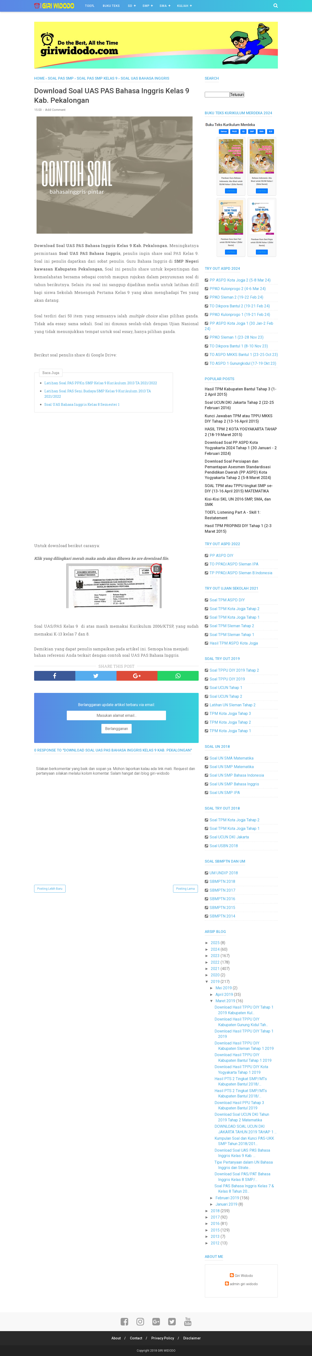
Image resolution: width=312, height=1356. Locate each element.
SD (130, 6)
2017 (216, 1217)
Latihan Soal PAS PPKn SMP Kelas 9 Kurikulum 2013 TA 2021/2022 (100, 383)
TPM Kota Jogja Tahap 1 (230, 731)
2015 (216, 1230)
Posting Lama (185, 888)
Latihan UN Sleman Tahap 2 (233, 705)
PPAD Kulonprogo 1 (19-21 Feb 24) (240, 314)
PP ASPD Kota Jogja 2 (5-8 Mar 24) (240, 280)
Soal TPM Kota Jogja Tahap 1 (235, 617)
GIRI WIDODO (167, 1350)
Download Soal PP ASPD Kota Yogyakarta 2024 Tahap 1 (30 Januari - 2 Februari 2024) (241, 448)
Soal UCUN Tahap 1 (226, 687)
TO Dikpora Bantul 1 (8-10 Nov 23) (239, 346)
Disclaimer (192, 1338)
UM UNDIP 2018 (224, 873)
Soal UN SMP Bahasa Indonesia (237, 775)
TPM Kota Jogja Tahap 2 (230, 722)
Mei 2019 (224, 988)
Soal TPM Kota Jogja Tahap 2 (235, 608)
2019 (216, 981)
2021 (216, 968)
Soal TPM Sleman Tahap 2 (232, 626)
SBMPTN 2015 (222, 907)
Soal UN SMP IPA (225, 792)
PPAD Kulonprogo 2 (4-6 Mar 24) (238, 288)
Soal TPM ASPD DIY (227, 600)
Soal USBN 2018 (224, 846)
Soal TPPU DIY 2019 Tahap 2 (234, 670)
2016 (216, 1223)
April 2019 (224, 994)
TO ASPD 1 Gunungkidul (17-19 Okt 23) (243, 363)
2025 (216, 942)
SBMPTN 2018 (222, 881)
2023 (216, 955)
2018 (216, 1211)
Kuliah (182, 6)
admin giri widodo (244, 1284)
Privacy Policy (162, 1338)
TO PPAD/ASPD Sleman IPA (234, 564)
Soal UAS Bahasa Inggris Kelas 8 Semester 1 (81, 404)
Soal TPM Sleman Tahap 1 (232, 634)
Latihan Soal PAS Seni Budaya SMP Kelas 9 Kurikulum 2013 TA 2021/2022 (97, 394)
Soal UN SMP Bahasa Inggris (234, 784)
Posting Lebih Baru (49, 888)
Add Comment (55, 110)
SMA (163, 6)
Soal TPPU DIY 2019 (227, 679)
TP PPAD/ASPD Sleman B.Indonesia (241, 573)
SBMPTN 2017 (222, 890)
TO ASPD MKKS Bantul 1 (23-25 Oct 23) (244, 354)
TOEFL (90, 6)
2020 (216, 975)
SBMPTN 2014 (222, 916)
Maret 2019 (225, 1001)
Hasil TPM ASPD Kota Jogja (234, 643)
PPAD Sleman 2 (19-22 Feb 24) (236, 297)
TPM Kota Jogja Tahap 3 (230, 713)
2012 (216, 1243)
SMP (146, 6)
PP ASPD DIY (221, 555)
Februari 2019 (227, 1198)
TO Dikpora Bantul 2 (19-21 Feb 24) (240, 306)
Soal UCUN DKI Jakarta (229, 837)
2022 (216, 962)
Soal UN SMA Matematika (232, 758)
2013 (216, 1236)
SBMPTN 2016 (222, 899)
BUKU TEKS (111, 6)
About (116, 1338)
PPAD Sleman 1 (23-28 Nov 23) (236, 337)
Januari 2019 (226, 1204)
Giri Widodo (244, 1276)
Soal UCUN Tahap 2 (226, 696)
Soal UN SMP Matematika (232, 766)
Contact (136, 1338)
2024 (216, 949)
